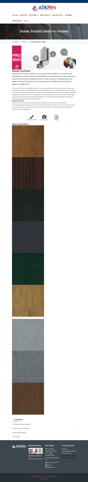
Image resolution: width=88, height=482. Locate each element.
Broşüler (56, 117)
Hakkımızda (23, 15)
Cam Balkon (68, 15)
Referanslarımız (17, 20)
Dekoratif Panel (57, 15)
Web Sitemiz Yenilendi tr (35, 456)
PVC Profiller (33, 15)
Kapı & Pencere (45, 15)
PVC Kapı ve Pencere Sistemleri (44, 424)
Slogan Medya (44, 478)
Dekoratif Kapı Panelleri (44, 432)
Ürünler (24, 42)
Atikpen (40, 476)
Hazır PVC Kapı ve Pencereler (44, 428)
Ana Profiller (44, 117)
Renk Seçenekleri (31, 117)
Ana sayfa (15, 15)
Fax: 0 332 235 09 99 (51, 462)
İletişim (26, 20)
